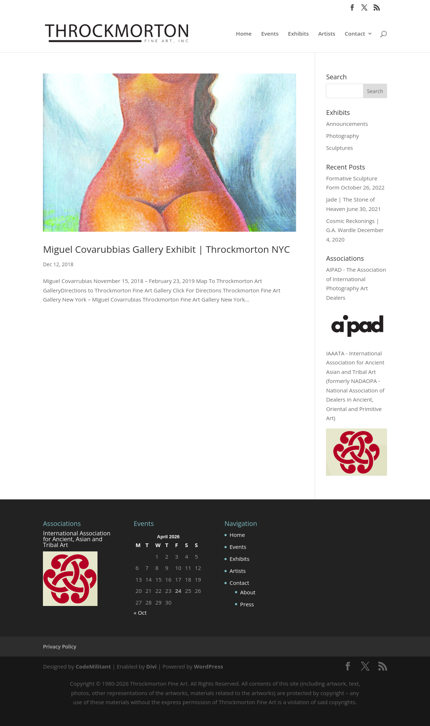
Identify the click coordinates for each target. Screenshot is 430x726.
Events (270, 34)
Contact (355, 34)
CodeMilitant (93, 666)
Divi (151, 666)
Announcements (347, 123)
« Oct (140, 612)
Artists (326, 34)
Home (244, 34)
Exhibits (298, 34)
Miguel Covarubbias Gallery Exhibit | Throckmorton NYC (166, 249)
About (247, 592)
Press (247, 604)
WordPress (208, 666)
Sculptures (339, 147)
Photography (342, 135)
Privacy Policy (59, 646)
